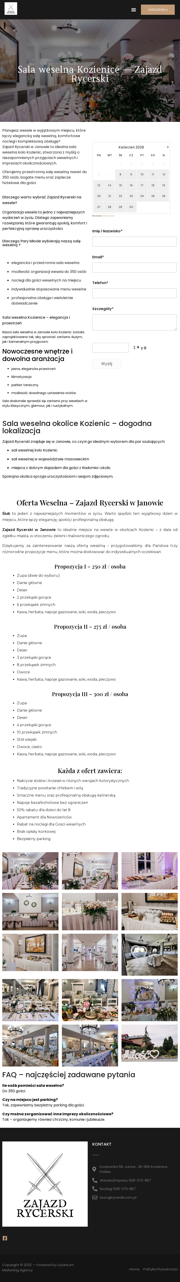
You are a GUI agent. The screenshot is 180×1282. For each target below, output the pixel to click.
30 (131, 207)
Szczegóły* (103, 308)
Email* (98, 257)
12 (163, 174)
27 (99, 207)
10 (141, 174)
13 (98, 185)
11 (153, 174)
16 (131, 185)
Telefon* (100, 282)
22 (120, 196)
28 (109, 207)
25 (153, 196)
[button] (134, 9)
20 (99, 196)
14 (109, 185)
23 (131, 196)
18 (152, 185)
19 (163, 185)
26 (163, 196)
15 (120, 185)
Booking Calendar (108, 216)
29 (120, 207)
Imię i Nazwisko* (107, 231)
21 (109, 196)
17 (141, 185)
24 (142, 196)
